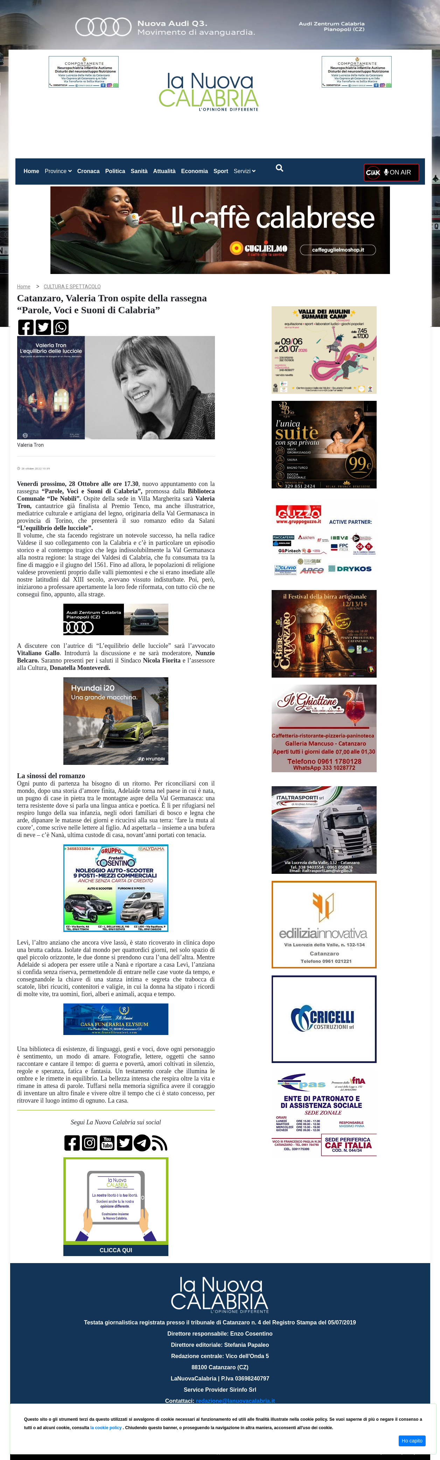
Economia (194, 171)
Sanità (139, 171)
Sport (221, 171)
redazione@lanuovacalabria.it (235, 1401)
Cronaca (88, 171)
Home (33, 169)
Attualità (164, 171)
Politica (115, 171)
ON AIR (397, 172)
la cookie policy (106, 1427)
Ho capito (412, 1441)
